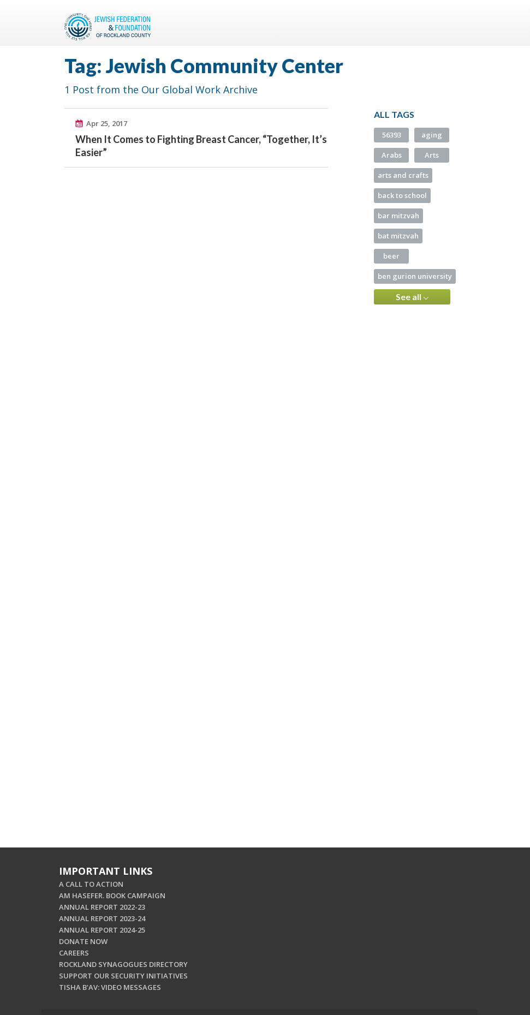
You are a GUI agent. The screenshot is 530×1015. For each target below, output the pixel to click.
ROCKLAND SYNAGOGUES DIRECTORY (123, 964)
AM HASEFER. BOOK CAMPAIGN (112, 895)
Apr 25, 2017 (106, 123)
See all (412, 296)
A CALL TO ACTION (91, 884)
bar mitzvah (398, 215)
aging (431, 135)
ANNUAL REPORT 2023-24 (102, 918)
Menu (453, 23)
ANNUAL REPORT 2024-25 (102, 930)
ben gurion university (415, 276)
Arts (432, 155)
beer (391, 256)
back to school (402, 195)
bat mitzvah (398, 236)
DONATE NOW (83, 941)
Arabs (392, 155)
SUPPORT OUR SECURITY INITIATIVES (123, 976)
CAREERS (74, 953)
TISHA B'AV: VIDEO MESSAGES (110, 987)
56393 (391, 135)
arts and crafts (403, 175)
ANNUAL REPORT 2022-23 (102, 907)
